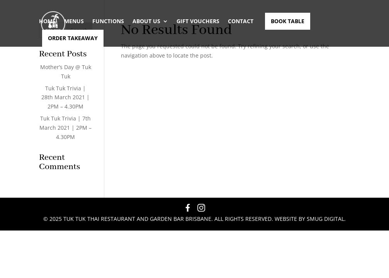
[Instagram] (201, 209)
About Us (146, 21)
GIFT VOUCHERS (198, 21)
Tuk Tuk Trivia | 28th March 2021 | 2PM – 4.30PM (65, 97)
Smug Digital (325, 218)
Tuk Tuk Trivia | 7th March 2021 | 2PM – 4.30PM (65, 128)
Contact (240, 21)
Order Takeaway (73, 38)
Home (47, 21)
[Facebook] (188, 209)
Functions (108, 21)
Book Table (287, 21)
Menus (74, 21)
